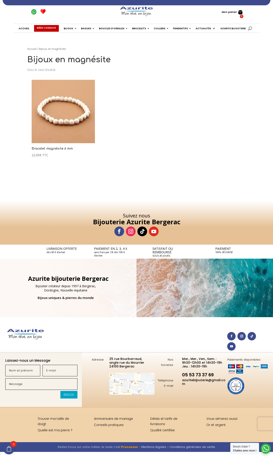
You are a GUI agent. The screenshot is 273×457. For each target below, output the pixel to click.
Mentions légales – (155, 447)
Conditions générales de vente (192, 447)
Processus (129, 447)
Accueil (32, 49)
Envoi (69, 394)
